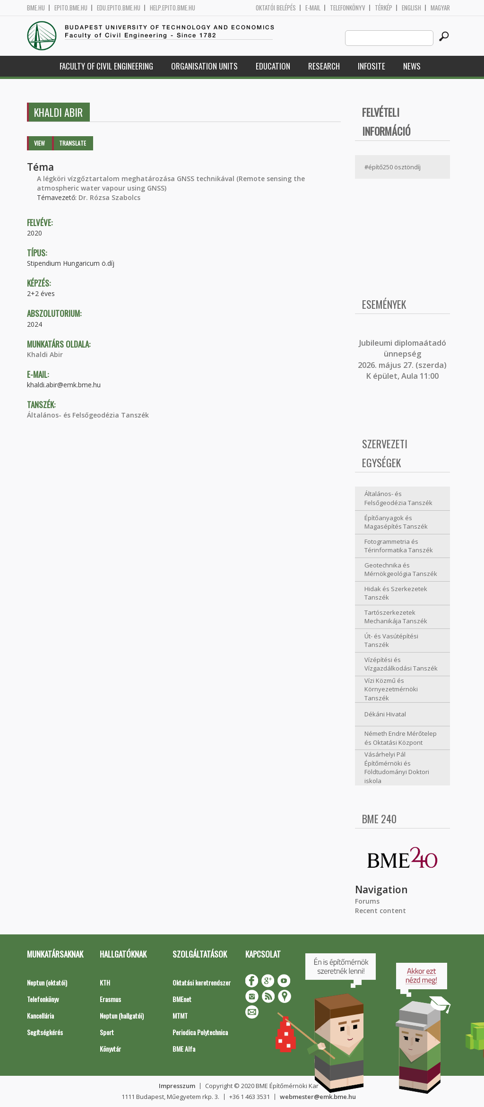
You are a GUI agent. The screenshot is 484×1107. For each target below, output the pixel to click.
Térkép (383, 8)
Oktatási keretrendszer (202, 982)
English (411, 8)
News (412, 66)
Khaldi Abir (45, 354)
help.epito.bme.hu (172, 8)
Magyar (440, 8)
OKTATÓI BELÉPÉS (276, 8)
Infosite (371, 66)
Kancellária (40, 1015)
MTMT (180, 1015)
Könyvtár (110, 1049)
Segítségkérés (45, 1032)
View (39, 143)
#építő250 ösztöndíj (392, 167)
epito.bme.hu (70, 8)
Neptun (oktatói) (47, 982)
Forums (367, 901)
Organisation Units (204, 66)
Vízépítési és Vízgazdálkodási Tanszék (401, 664)
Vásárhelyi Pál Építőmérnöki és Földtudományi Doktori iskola (396, 767)
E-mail (312, 8)
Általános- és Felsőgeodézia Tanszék (88, 414)
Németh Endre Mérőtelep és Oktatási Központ (400, 738)
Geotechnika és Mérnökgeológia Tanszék (400, 569)
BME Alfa (184, 1049)
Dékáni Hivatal (385, 714)
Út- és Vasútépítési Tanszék (391, 640)
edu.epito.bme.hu (118, 8)
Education (273, 66)
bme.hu (36, 8)
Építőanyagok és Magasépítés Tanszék (396, 522)
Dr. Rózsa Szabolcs (109, 197)
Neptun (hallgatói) (122, 1015)
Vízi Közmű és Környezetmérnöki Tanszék (391, 689)
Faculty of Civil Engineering (106, 66)
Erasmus (110, 999)
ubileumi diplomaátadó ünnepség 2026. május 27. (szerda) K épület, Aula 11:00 (402, 359)
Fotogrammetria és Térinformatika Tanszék (398, 546)
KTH (105, 982)
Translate (72, 143)
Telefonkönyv (347, 8)
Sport (107, 1032)
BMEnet (182, 999)
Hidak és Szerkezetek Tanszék (395, 593)
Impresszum (177, 1085)
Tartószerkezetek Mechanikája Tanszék (395, 617)
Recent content (380, 910)
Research (324, 66)
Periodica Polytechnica (200, 1032)
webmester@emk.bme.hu (318, 1096)
